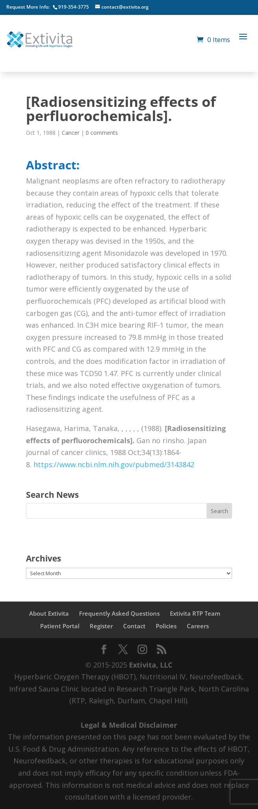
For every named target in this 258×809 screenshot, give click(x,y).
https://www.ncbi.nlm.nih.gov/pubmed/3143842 (113, 464)
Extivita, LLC (150, 665)
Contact (134, 626)
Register (101, 626)
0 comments (102, 132)
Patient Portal (59, 626)
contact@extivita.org (125, 7)
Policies (166, 626)
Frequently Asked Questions (119, 613)
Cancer (70, 132)
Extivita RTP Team (195, 613)
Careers (198, 626)
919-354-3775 (73, 7)
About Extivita (49, 613)
